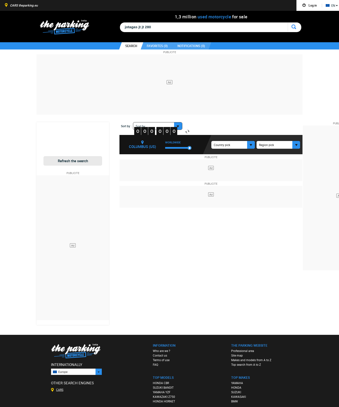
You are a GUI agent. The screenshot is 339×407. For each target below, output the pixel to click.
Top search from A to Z (246, 364)
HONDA (236, 387)
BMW (234, 401)
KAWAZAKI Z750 (164, 397)
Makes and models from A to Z (251, 360)
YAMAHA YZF (161, 392)
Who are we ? (161, 351)
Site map (237, 355)
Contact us (160, 355)
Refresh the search (73, 160)
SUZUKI (236, 392)
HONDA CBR (161, 383)
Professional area (242, 351)
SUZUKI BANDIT (163, 387)
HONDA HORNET (164, 401)
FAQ (155, 364)
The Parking (67, 28)
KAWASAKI (238, 397)
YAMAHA (237, 383)
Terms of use (161, 360)
